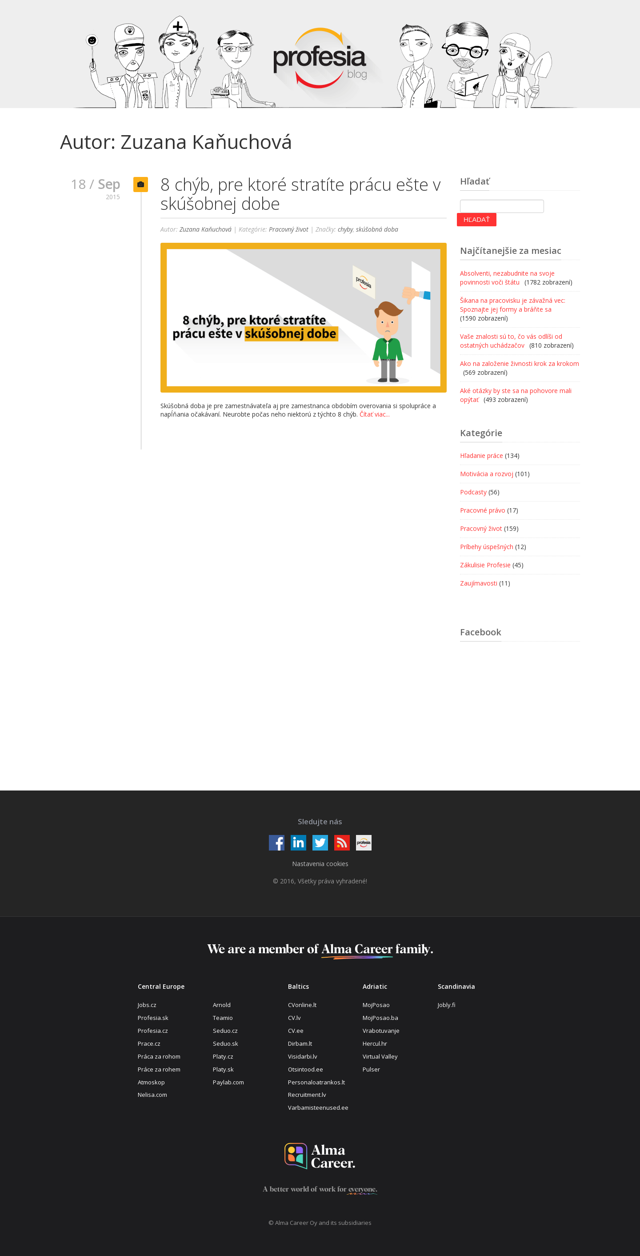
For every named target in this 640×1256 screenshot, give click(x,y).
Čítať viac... (375, 414)
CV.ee (296, 1031)
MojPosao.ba (380, 1018)
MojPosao (376, 1005)
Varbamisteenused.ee (318, 1108)
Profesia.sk (153, 1018)
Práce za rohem (159, 1069)
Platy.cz (223, 1056)
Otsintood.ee (305, 1069)
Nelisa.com (152, 1095)
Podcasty (473, 492)
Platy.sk (223, 1069)
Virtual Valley (380, 1056)
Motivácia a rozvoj (486, 473)
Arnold (222, 1005)
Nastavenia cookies (320, 863)
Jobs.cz (147, 1005)
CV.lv (294, 1018)
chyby (345, 229)
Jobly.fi (447, 1005)
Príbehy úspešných (486, 546)
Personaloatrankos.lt (316, 1082)
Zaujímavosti (478, 583)
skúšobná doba (377, 229)
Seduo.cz (225, 1031)
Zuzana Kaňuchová (206, 229)
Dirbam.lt (300, 1043)
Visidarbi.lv (302, 1056)
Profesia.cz (153, 1031)
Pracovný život (288, 229)
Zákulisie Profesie (485, 565)
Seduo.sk (225, 1043)
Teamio (223, 1018)
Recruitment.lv (307, 1095)
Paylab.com (228, 1082)
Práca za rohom (159, 1056)
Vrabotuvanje (381, 1031)
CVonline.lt (302, 1005)
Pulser (371, 1069)
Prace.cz (149, 1043)
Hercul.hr (375, 1043)
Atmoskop (151, 1082)
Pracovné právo (482, 510)
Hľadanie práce (481, 455)
